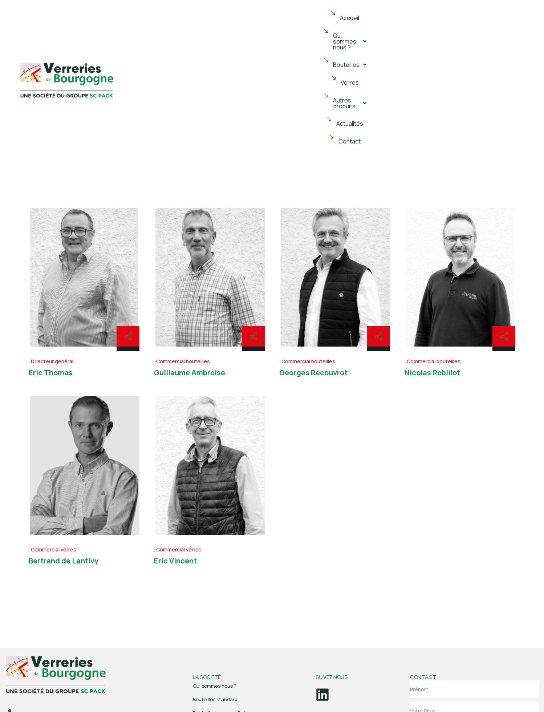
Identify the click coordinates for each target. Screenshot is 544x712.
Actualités (431, 28)
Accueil (176, 28)
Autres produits (378, 28)
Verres (331, 28)
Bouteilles (290, 28)
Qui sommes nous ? (229, 28)
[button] (230, 28)
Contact (470, 28)
